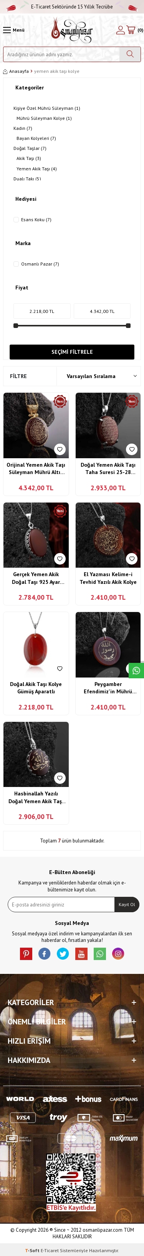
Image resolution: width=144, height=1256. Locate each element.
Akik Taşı (29, 158)
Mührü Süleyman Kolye (44, 118)
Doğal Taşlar (29, 148)
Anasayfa (16, 71)
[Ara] (130, 54)
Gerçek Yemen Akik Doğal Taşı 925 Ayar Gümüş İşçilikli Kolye (36, 578)
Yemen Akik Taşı (37, 169)
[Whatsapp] (100, 954)
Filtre (18, 376)
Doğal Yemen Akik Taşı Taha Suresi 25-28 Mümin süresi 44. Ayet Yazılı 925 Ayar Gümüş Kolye (108, 468)
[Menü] (14, 30)
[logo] (72, 30)
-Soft (33, 1250)
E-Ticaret (50, 1250)
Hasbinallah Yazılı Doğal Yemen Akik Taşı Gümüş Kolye (35, 797)
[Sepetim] (134, 30)
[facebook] (44, 954)
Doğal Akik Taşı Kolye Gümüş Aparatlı (36, 688)
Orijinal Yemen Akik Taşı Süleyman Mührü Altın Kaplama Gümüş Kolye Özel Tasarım (36, 468)
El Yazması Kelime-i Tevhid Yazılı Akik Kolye (108, 578)
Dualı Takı (27, 179)
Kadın (22, 128)
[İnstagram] (118, 954)
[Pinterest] (26, 954)
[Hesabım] (120, 30)
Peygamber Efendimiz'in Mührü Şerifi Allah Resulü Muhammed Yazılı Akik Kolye (108, 688)
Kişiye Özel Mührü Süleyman (46, 108)
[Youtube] (81, 954)
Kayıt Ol (127, 904)
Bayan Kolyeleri (36, 138)
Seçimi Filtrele (72, 351)
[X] (63, 954)
